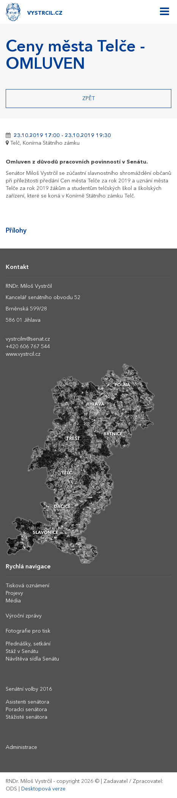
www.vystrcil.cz (23, 354)
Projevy (14, 593)
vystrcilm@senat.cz (28, 339)
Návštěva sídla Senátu (32, 659)
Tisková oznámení (27, 585)
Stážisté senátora (26, 717)
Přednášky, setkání (28, 644)
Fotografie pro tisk (28, 631)
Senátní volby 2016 (29, 689)
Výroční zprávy (24, 616)
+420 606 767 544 (28, 346)
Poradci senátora (26, 709)
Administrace (21, 747)
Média (13, 601)
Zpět (88, 98)
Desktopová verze (43, 789)
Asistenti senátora (27, 702)
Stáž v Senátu (22, 651)
